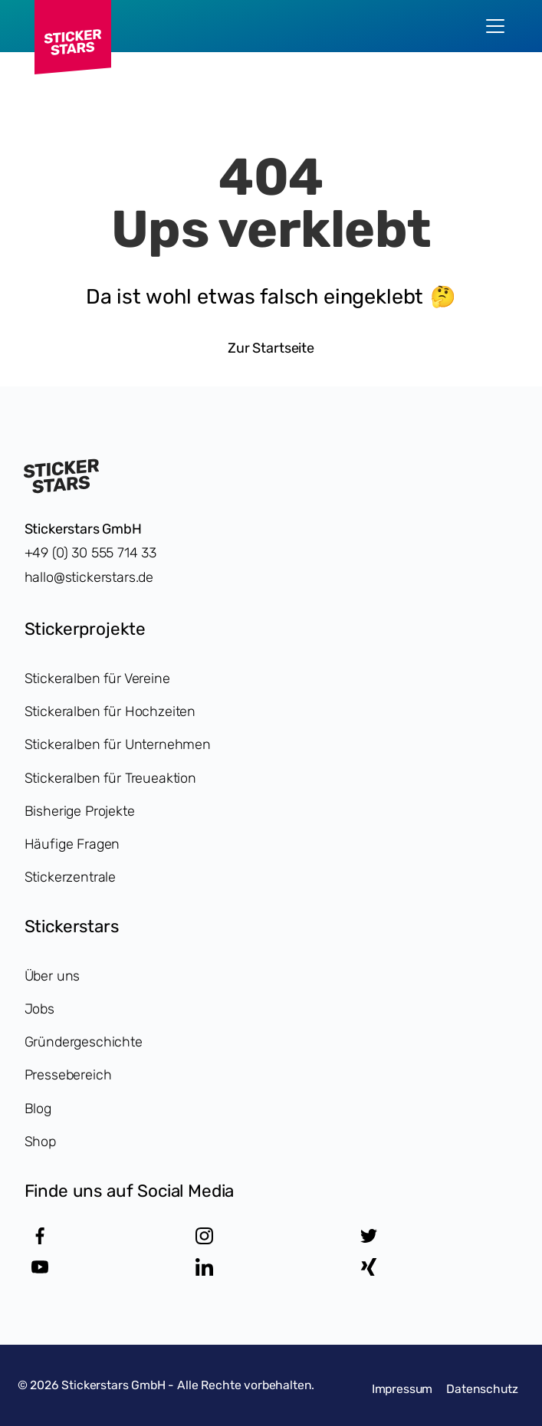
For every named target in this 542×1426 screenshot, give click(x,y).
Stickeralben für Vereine (97, 678)
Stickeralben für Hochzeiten (110, 711)
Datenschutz (481, 1389)
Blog (38, 1108)
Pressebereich (68, 1074)
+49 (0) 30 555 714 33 (91, 552)
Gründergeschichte (84, 1041)
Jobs (39, 1009)
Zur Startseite (271, 348)
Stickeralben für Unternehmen (118, 744)
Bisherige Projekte (80, 811)
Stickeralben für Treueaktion (110, 778)
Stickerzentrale (71, 877)
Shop (40, 1141)
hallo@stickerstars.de (89, 577)
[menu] (495, 26)
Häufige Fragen (72, 844)
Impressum (402, 1389)
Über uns (52, 976)
